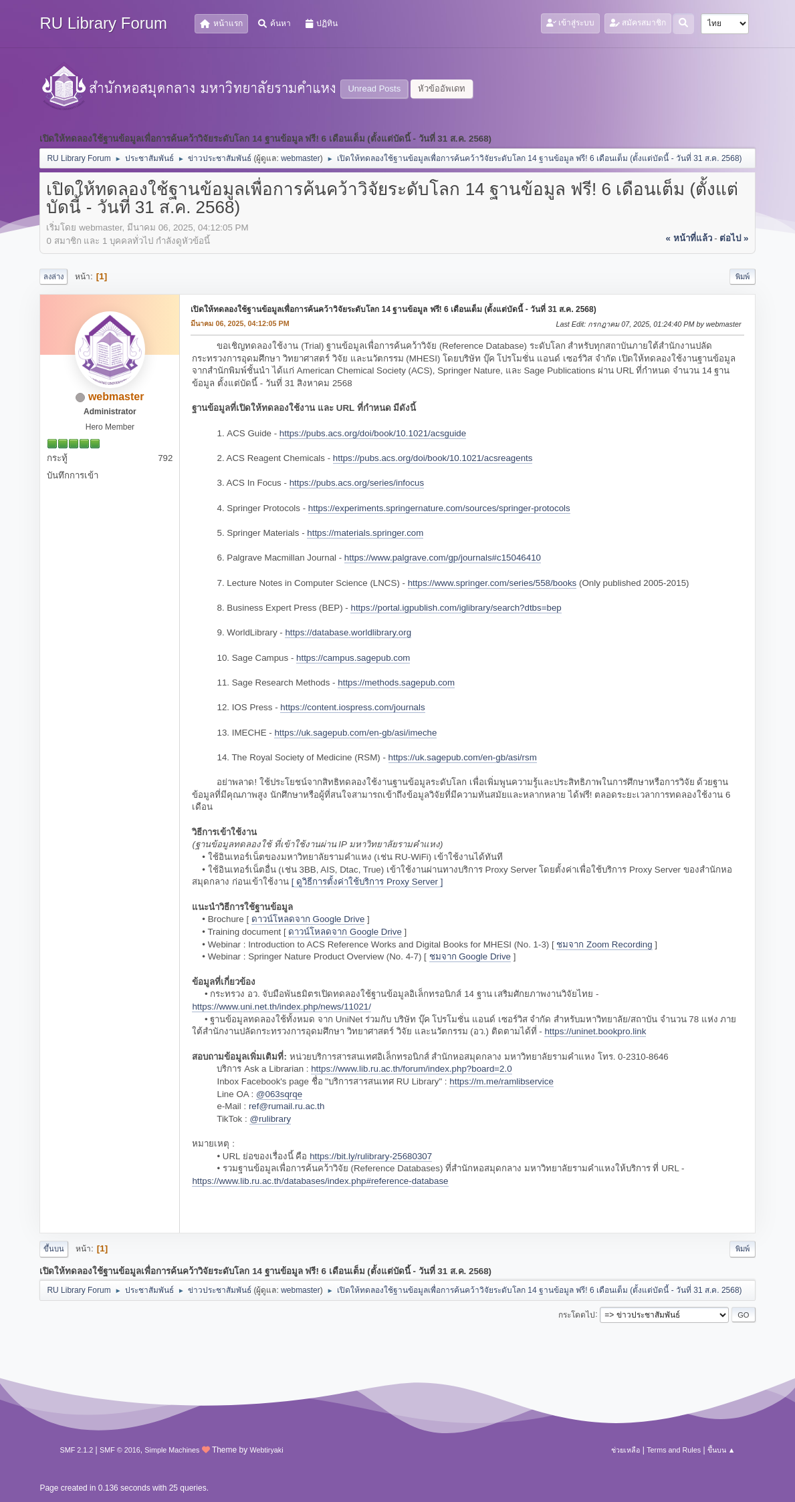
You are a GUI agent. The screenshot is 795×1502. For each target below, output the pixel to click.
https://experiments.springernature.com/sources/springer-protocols (439, 508)
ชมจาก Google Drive (470, 956)
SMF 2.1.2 (76, 1450)
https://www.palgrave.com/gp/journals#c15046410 (442, 558)
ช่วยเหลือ (625, 1450)
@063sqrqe (279, 1094)
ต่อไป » (733, 238)
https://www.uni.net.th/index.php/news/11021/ (281, 1007)
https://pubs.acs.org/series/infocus (357, 483)
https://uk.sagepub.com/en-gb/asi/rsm (462, 757)
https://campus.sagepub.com (353, 658)
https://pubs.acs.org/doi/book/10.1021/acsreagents (433, 458)
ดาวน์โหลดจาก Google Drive (308, 919)
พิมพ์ (742, 277)
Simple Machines (171, 1450)
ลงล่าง (53, 277)
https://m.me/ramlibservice (501, 1081)
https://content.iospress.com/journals (352, 707)
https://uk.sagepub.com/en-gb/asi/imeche (355, 733)
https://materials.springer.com (365, 533)
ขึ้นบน (53, 1249)
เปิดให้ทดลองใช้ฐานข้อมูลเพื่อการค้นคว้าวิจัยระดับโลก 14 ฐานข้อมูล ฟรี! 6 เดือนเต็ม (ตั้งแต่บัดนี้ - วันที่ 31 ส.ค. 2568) (393, 309)
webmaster (300, 158)
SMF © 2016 (120, 1450)
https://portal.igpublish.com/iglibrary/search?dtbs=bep (455, 608)
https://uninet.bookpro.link (595, 1031)
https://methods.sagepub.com (396, 683)
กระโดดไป (576, 1314)
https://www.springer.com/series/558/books (492, 583)
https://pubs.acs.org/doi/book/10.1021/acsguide (372, 433)
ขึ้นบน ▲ (721, 1450)
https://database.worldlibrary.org (348, 632)
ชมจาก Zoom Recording (604, 944)
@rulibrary (270, 1119)
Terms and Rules (674, 1450)
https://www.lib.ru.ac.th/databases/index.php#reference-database (320, 1181)
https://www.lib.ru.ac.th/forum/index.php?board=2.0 (411, 1069)
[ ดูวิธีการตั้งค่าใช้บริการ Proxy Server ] (367, 882)
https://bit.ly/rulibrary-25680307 (371, 1156)
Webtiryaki (266, 1450)
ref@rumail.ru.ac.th (287, 1106)
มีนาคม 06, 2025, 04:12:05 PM (240, 323)
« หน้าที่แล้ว (688, 238)
